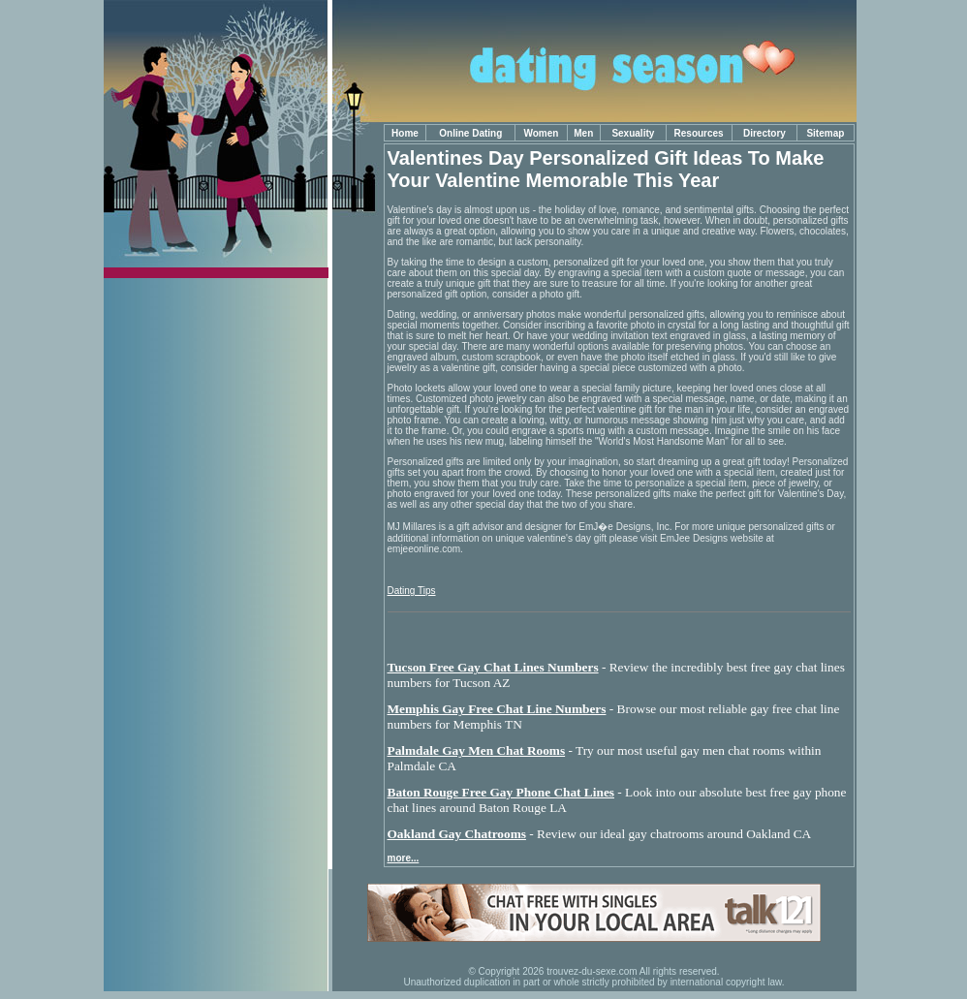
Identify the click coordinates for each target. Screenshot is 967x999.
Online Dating (470, 133)
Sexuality (632, 133)
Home (405, 133)
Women (540, 133)
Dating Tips (412, 590)
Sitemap (825, 133)
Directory (764, 133)
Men (583, 133)
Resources (699, 133)
